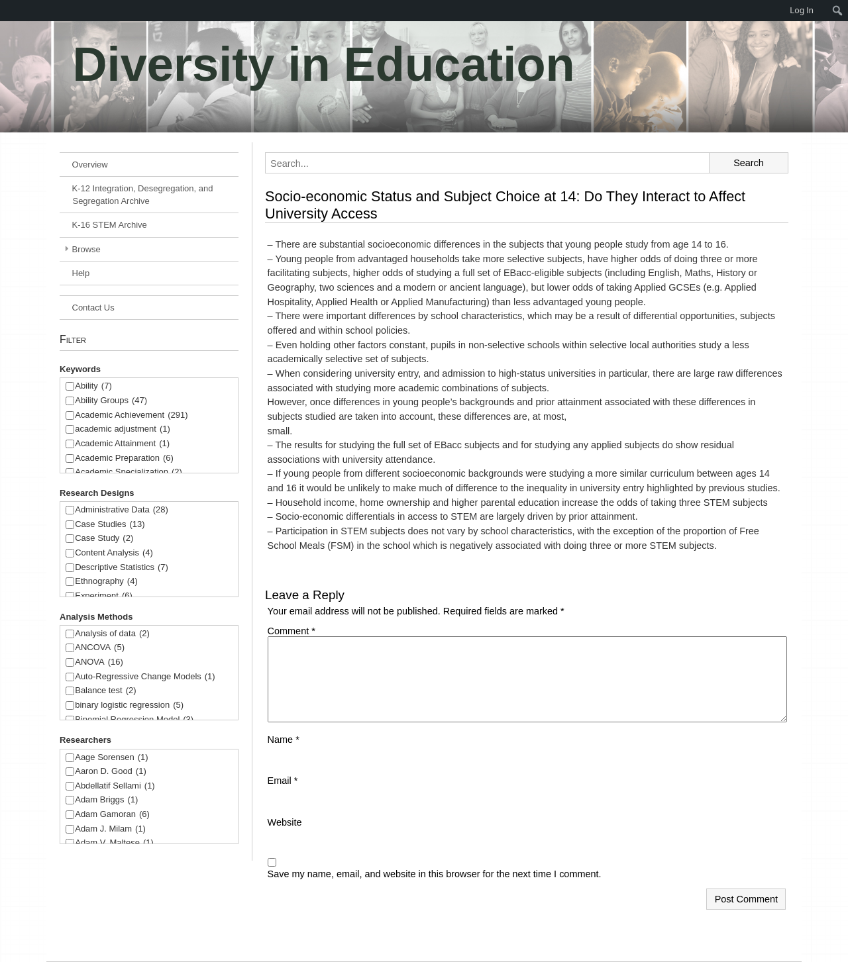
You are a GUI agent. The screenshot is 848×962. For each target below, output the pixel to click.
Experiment (103, 596)
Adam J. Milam (110, 829)
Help (81, 273)
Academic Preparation (124, 458)
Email (283, 780)
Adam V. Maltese (114, 843)
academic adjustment (122, 429)
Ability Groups (111, 401)
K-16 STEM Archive (109, 225)
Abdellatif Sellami (114, 786)
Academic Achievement (131, 415)
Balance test (105, 691)
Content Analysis (114, 553)
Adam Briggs (106, 800)
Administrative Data (121, 510)
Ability (93, 386)
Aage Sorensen (111, 757)
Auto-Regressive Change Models (145, 677)
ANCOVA (100, 648)
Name (283, 739)
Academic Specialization (128, 472)
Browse (86, 249)
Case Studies (109, 524)
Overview (90, 164)
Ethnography (106, 581)
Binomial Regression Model (134, 720)
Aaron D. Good (110, 771)
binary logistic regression (129, 705)
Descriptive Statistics (121, 567)
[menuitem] (6, 10)
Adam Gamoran (112, 814)
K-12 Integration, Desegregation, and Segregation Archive (142, 194)
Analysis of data (112, 634)
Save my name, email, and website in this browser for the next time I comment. (435, 874)
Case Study (104, 538)
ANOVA (99, 662)
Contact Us (93, 308)
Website (285, 822)
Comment (291, 631)
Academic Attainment (122, 444)
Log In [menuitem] (802, 10)
